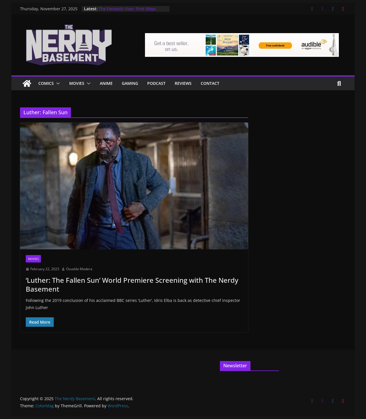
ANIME (106, 83)
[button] (57, 83)
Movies (76, 83)
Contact (210, 83)
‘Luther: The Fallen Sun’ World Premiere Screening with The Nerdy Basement (132, 284)
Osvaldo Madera (79, 268)
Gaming (130, 83)
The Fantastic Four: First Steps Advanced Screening (127, 11)
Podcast (156, 83)
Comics (46, 83)
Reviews (183, 83)
